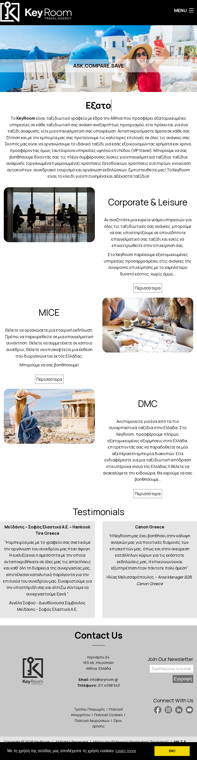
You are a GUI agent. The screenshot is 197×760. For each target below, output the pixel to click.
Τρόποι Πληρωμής (89, 709)
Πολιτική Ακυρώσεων (92, 720)
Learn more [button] (125, 751)
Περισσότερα (148, 288)
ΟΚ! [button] (172, 751)
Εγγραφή (183, 678)
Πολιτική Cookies (108, 714)
